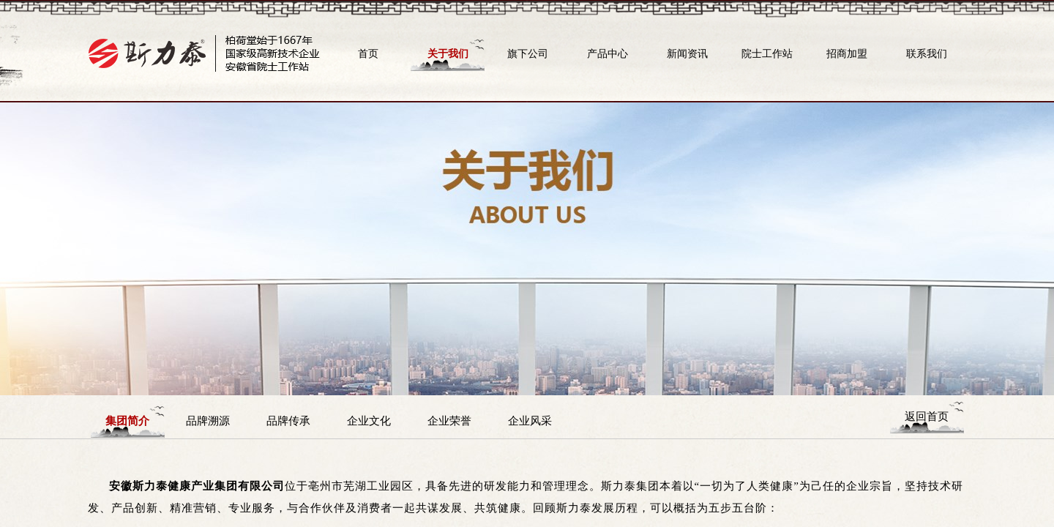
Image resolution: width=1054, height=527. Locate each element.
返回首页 (927, 416)
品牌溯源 (208, 420)
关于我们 (447, 53)
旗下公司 (527, 53)
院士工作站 (767, 53)
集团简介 (127, 420)
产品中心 (607, 53)
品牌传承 (288, 420)
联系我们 (926, 53)
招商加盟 (846, 53)
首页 (368, 53)
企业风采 (530, 420)
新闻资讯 (687, 53)
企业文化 (369, 420)
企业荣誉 (449, 420)
